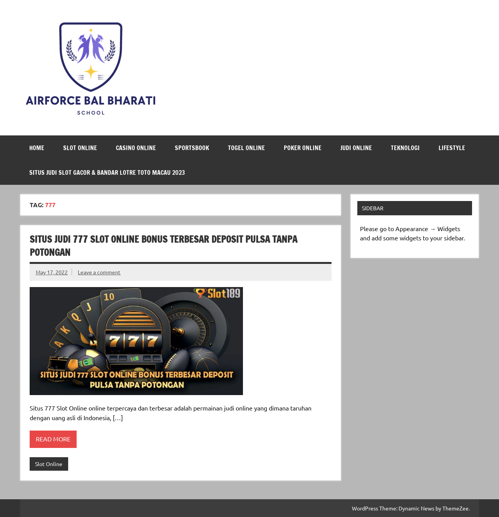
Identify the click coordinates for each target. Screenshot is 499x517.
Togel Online (246, 148)
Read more (53, 439)
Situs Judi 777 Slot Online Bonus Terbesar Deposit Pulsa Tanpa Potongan (163, 246)
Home (36, 148)
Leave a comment (99, 272)
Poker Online (303, 148)
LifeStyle (452, 148)
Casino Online (136, 148)
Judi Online (356, 148)
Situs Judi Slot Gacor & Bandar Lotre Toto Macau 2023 (107, 172)
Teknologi (405, 148)
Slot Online (80, 148)
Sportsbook (192, 148)
